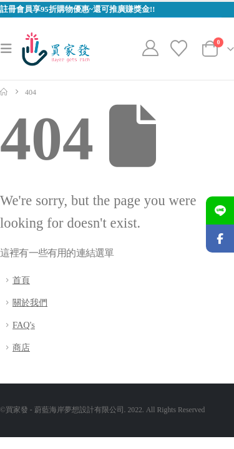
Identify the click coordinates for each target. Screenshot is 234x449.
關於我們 (29, 302)
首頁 (21, 280)
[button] (10, 48)
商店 (21, 347)
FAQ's (23, 325)
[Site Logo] (56, 49)
